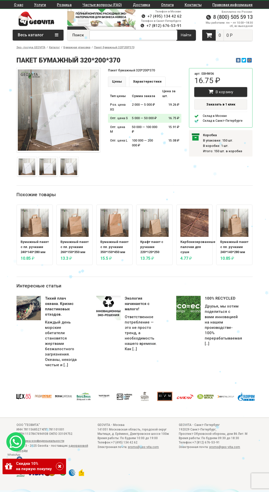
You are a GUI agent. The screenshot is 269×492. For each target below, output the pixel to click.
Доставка (141, 5)
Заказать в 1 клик (220, 104)
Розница (64, 5)
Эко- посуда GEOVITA (31, 47)
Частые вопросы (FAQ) (102, 5)
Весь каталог (38, 35)
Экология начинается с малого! (137, 303)
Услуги (40, 5)
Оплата (167, 5)
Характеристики (147, 81)
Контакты (193, 5)
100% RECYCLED (220, 298)
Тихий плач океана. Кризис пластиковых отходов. (59, 306)
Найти (186, 35)
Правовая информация (232, 5)
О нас (18, 5)
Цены (117, 81)
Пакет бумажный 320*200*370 (114, 47)
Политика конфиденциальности (40, 441)
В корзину (221, 91)
